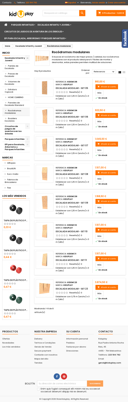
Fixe (9, 187)
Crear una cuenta (116, 2)
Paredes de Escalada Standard (14, 104)
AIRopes (11, 162)
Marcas (7, 157)
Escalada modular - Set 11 (71, 260)
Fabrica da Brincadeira (11, 181)
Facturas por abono (76, 346)
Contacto (6, 2)
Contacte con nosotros (45, 354)
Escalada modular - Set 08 (72, 174)
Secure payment (42, 350)
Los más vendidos (14, 196)
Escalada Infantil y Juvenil (54, 24)
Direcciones (72, 350)
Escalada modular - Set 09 (72, 202)
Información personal (77, 338)
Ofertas (6, 338)
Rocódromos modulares (13, 111)
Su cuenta (73, 331)
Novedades (8, 342)
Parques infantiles (22, 24)
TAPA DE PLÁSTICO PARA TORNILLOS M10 (16, 250)
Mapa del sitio (41, 358)
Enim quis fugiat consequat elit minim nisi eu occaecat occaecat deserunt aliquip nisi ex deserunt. (70, 390)
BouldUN (11, 168)
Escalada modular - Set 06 (72, 116)
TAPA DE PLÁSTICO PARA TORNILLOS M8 (16, 220)
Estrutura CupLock (11, 90)
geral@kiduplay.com (109, 362)
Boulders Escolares (11, 119)
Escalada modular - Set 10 (71, 231)
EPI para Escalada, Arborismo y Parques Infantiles (34, 38)
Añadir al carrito (106, 86)
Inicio (6, 53)
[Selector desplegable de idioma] (72, 2)
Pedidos (70, 342)
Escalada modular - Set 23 (72, 288)
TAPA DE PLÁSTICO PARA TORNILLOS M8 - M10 (16, 280)
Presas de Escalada (11, 75)
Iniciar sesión (98, 2)
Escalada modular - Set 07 (72, 145)
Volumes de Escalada (12, 83)
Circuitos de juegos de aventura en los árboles (33, 31)
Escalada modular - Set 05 (72, 88)
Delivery (38, 338)
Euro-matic (12, 174)
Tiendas (38, 362)
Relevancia (104, 72)
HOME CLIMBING (15, 97)
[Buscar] (64, 13)
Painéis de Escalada (11, 67)
